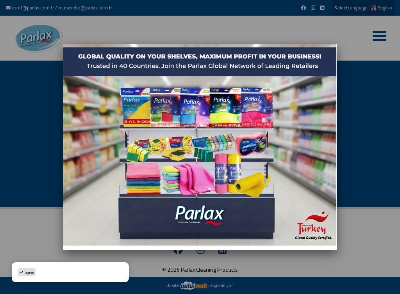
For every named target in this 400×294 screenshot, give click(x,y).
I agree (27, 272)
